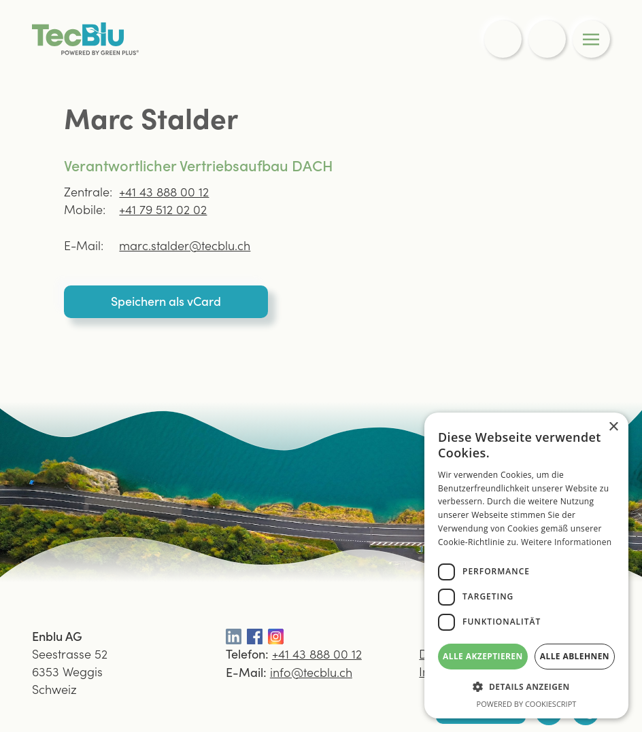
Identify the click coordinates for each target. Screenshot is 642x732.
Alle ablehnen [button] (574, 656)
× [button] (613, 427)
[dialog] (526, 565)
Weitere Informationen (566, 542)
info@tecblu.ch (311, 671)
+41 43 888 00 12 (164, 191)
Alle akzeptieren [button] (483, 656)
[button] (526, 686)
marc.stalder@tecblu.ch (184, 245)
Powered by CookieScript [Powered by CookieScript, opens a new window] (527, 704)
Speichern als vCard (166, 300)
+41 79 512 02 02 (163, 209)
